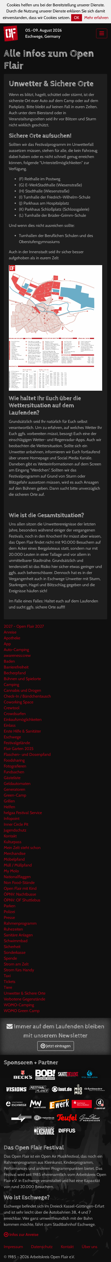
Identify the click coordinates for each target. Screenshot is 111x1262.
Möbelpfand (14, 859)
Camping (11, 684)
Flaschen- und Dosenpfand (27, 754)
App (7, 643)
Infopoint (11, 818)
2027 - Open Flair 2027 (24, 626)
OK (76, 17)
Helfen (9, 806)
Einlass (10, 725)
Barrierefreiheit (16, 667)
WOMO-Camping (19, 1004)
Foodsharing (14, 760)
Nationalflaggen (17, 876)
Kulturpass (12, 841)
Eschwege (12, 737)
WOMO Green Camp (22, 1010)
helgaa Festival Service (23, 812)
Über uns (89, 1246)
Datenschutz (42, 1246)
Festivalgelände (17, 742)
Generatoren (14, 789)
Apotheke (12, 638)
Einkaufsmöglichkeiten (23, 719)
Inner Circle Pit (16, 824)
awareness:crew (17, 655)
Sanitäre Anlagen (18, 935)
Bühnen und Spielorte (22, 678)
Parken (9, 905)
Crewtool (11, 707)
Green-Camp (15, 795)
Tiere (8, 987)
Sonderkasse (14, 952)
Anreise (10, 632)
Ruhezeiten (13, 929)
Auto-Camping (16, 649)
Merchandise (14, 853)
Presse (9, 917)
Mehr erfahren (96, 17)
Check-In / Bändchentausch (27, 696)
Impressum (13, 1246)
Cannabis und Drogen (22, 690)
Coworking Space (18, 702)
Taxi (7, 975)
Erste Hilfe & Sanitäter (22, 731)
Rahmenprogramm (20, 923)
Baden (9, 661)
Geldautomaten (17, 783)
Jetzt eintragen (56, 1045)
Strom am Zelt (16, 964)
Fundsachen (14, 772)
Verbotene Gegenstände (24, 999)
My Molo (11, 871)
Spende (10, 958)
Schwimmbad (15, 940)
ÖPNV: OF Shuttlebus (22, 900)
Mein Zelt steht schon (22, 847)
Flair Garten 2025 (19, 748)
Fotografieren (15, 766)
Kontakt (10, 836)
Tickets (9, 981)
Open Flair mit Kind (20, 888)
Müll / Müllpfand (18, 865)
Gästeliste (12, 777)
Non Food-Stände (19, 882)
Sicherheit (12, 946)
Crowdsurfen (15, 713)
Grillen (9, 801)
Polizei (9, 911)
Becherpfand (15, 673)
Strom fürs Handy (19, 970)
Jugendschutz (15, 830)
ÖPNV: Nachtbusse (20, 894)
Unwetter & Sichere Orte (24, 993)
